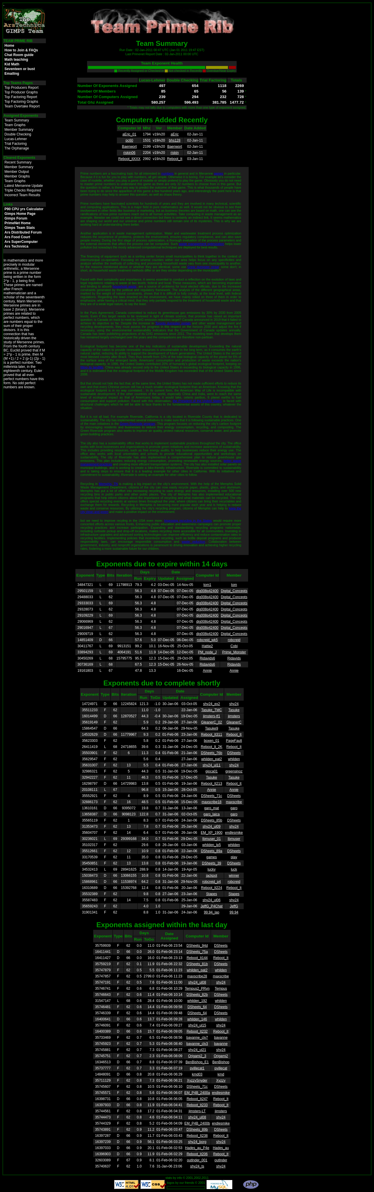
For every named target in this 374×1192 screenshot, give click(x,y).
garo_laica (211, 814)
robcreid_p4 (211, 882)
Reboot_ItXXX (129, 159)
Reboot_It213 (211, 784)
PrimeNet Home (17, 223)
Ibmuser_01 (211, 839)
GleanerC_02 (211, 722)
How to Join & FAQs (21, 50)
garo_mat (211, 808)
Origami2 (221, 1056)
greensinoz (234, 771)
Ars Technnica (16, 246)
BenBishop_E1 (197, 1062)
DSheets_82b (197, 995)
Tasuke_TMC (211, 710)
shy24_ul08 (197, 982)
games (218, 173)
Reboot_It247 (197, 1099)
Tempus (221, 988)
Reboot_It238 (197, 1136)
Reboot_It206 (197, 1154)
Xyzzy (221, 1080)
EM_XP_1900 (211, 833)
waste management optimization (201, 244)
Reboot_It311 (211, 734)
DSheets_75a (197, 952)
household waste (124, 286)
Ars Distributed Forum (22, 232)
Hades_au (221, 1148)
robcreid (234, 640)
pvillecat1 (197, 1068)
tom (234, 585)
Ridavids (234, 658)
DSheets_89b (197, 1129)
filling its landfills (91, 367)
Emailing (11, 74)
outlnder (220, 1160)
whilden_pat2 (211, 759)
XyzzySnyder (197, 1080)
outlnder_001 (197, 1160)
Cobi (234, 646)
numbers (167, 173)
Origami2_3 (197, 1056)
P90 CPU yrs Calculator (23, 209)
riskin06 (129, 153)
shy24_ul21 (197, 1050)
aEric (175, 134)
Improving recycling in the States (188, 520)
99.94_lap (211, 912)
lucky (211, 869)
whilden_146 (197, 1019)
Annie (207, 671)
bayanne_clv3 (197, 1044)
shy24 (234, 704)
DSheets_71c (211, 796)
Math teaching (16, 60)
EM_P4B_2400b (197, 1123)
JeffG (234, 906)
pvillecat (220, 1068)
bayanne (221, 1038)
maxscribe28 (197, 976)
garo (234, 808)
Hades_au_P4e (197, 1148)
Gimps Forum (15, 218)
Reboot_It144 (197, 958)
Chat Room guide (18, 55)
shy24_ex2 (211, 704)
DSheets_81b (197, 964)
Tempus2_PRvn (197, 988)
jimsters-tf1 (211, 716)
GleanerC (233, 722)
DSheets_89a (211, 851)
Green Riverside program (137, 423)
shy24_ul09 (211, 826)
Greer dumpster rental (203, 267)
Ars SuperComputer (21, 242)
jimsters (234, 716)
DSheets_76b (211, 753)
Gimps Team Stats (19, 228)
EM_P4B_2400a (197, 1093)
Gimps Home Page (19, 214)
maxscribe (234, 802)
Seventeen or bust (19, 69)
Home (9, 45)
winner (234, 875)
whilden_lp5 (211, 845)
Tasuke (234, 710)
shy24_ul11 (211, 765)
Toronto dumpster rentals (173, 323)
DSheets (234, 753)
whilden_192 (197, 1001)
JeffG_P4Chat (211, 906)
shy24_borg (197, 1142)
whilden (234, 759)
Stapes (211, 894)
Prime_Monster (234, 652)
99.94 (234, 912)
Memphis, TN (108, 483)
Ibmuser (234, 839)
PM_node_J (207, 652)
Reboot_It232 (197, 1031)
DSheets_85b (211, 820)
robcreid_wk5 (207, 640)
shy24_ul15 (197, 1025)
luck (234, 869)
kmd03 (197, 1074)
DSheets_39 (211, 863)
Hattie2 (207, 646)
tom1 (207, 585)
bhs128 (174, 140)
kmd (220, 1074)
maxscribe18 (211, 802)
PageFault (234, 741)
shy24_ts (197, 1166)
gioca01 (211, 771)
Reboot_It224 (211, 888)
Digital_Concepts (234, 591)
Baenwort (129, 147)
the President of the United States (197, 401)
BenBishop (220, 1062)
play (234, 857)
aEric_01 (129, 134)
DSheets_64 (197, 1007)
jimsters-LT (197, 1111)
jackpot (211, 875)
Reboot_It (174, 159)
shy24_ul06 (211, 900)
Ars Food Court (17, 237)
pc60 (129, 140)
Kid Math (11, 64)
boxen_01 (211, 741)
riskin (175, 153)
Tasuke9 (211, 728)
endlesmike (234, 833)
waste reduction (193, 541)
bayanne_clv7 (197, 1038)
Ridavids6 (207, 658)
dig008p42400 (207, 591)
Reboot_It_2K (211, 747)
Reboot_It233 (197, 1105)
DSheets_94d (197, 946)
